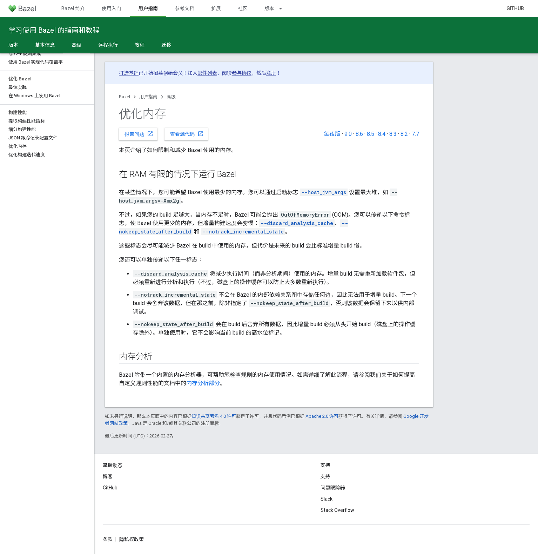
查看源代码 (187, 134)
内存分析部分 (203, 383)
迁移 (166, 45)
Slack (326, 499)
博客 (108, 476)
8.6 (359, 134)
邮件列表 (207, 73)
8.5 (370, 134)
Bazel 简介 (73, 8)
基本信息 (45, 45)
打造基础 (129, 73)
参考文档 (184, 8)
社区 (243, 8)
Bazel (124, 96)
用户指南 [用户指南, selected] (148, 8)
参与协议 (241, 73)
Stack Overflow (337, 510)
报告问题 (139, 134)
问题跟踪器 (333, 487)
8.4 (381, 134)
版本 (269, 8)
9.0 (348, 134)
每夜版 (332, 134)
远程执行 (108, 45)
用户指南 (148, 96)
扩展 (216, 8)
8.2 (404, 134)
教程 (139, 45)
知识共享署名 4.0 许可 (213, 416)
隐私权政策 (131, 539)
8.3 (393, 134)
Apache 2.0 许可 (321, 416)
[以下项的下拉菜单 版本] (283, 8)
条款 (108, 539)
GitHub (515, 8)
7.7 (415, 134)
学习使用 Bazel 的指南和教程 (54, 30)
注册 (271, 73)
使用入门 (111, 8)
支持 (325, 476)
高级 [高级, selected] (76, 45)
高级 (171, 96)
